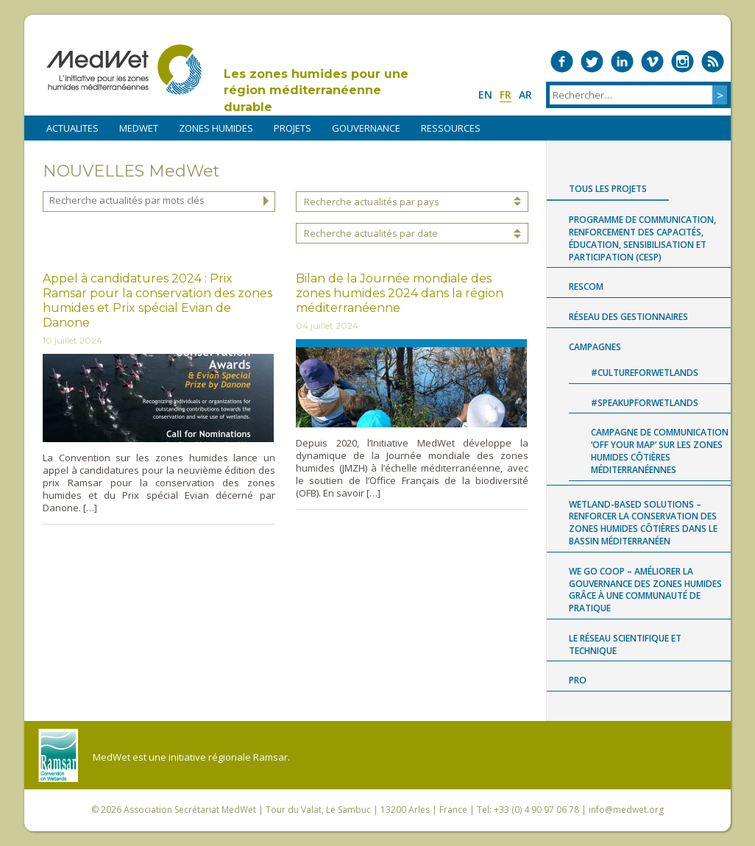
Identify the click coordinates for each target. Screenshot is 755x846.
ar (525, 95)
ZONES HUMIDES (216, 128)
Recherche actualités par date (371, 233)
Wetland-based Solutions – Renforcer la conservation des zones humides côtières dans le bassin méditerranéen (643, 522)
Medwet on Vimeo (652, 61)
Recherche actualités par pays (371, 201)
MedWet (124, 69)
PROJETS (292, 128)
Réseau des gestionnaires (628, 316)
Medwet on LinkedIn (622, 61)
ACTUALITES (72, 128)
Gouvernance (366, 128)
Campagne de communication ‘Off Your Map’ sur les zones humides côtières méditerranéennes (660, 450)
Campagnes (595, 347)
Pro (577, 680)
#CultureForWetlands (644, 372)
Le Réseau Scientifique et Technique (625, 644)
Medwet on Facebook (561, 61)
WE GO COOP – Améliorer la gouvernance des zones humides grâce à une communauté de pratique (645, 589)
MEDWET (138, 128)
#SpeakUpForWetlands (644, 403)
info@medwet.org (626, 809)
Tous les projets (608, 188)
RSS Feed (712, 61)
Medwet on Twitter (592, 61)
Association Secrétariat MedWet (190, 809)
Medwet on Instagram (682, 61)
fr (505, 95)
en (485, 95)
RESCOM (586, 286)
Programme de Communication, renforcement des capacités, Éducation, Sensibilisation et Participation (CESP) (642, 238)
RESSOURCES (451, 128)
